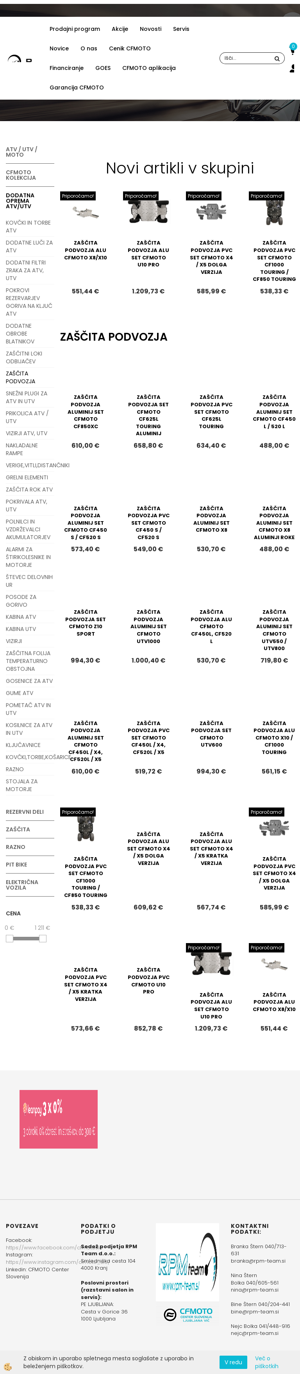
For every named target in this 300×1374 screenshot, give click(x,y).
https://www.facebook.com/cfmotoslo (54, 1247)
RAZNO (15, 769)
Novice (59, 48)
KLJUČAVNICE (23, 745)
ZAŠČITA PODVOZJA (20, 377)
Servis (181, 29)
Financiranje (67, 68)
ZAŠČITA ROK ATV (29, 489)
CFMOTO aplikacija (149, 68)
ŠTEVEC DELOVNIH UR (29, 581)
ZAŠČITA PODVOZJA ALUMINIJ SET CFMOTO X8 (211, 519)
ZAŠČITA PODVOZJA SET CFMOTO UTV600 (211, 734)
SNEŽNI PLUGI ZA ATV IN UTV (26, 397)
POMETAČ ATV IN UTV (28, 709)
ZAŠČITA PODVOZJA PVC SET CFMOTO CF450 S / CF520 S (149, 523)
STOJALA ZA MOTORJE (22, 785)
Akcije (120, 29)
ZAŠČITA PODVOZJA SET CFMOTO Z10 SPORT (85, 623)
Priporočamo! (78, 196)
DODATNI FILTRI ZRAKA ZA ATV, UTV (26, 270)
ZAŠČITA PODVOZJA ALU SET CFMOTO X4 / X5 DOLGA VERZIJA (148, 849)
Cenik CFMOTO (130, 48)
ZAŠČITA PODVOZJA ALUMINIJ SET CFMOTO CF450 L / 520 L (274, 411)
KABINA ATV (21, 617)
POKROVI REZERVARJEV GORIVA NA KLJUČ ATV (29, 302)
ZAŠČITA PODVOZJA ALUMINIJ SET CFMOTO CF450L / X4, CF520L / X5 (86, 741)
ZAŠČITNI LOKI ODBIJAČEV (24, 357)
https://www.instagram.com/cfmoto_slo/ (58, 1262)
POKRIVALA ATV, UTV (26, 505)
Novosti (150, 29)
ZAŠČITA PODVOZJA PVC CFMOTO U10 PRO (149, 980)
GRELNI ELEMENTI (27, 477)
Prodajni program (75, 29)
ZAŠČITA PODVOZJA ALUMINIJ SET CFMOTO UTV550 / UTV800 (274, 630)
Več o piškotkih (267, 1362)
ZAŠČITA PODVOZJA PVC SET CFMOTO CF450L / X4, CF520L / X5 (149, 738)
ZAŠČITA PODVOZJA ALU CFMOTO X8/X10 (85, 250)
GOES (103, 68)
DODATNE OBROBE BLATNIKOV (20, 333)
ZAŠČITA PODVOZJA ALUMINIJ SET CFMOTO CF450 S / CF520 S (85, 523)
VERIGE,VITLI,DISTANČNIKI (30, 465)
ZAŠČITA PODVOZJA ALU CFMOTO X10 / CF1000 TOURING (274, 738)
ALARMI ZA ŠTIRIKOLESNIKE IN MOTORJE (28, 557)
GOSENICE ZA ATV (29, 681)
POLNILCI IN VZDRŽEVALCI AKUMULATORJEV (28, 529)
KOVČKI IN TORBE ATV (28, 226)
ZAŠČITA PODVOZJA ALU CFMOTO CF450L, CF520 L (211, 626)
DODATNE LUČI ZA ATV (29, 246)
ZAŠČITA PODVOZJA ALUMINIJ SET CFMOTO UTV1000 (148, 626)
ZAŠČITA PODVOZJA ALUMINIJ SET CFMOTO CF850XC (86, 411)
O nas (88, 48)
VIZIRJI (14, 641)
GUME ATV (19, 693)
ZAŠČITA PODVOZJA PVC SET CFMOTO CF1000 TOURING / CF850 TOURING (274, 261)
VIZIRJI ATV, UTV (26, 433)
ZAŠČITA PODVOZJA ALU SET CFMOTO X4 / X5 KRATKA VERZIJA (211, 849)
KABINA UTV (21, 629)
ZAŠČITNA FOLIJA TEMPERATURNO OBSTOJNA (28, 661)
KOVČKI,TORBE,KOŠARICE (30, 757)
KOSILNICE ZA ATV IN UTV (29, 729)
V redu (233, 1362)
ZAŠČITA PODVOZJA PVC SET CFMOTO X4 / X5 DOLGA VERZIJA (211, 257)
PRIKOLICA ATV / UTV (27, 417)
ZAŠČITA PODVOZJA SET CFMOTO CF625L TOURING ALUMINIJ (148, 415)
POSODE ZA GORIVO (21, 601)
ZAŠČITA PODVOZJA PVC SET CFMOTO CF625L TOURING (211, 411)
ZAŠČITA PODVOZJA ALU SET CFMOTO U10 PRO (148, 253)
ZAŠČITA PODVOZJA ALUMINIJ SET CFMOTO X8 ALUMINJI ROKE (274, 523)
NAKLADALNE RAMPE (22, 449)
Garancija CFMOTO (77, 87)
